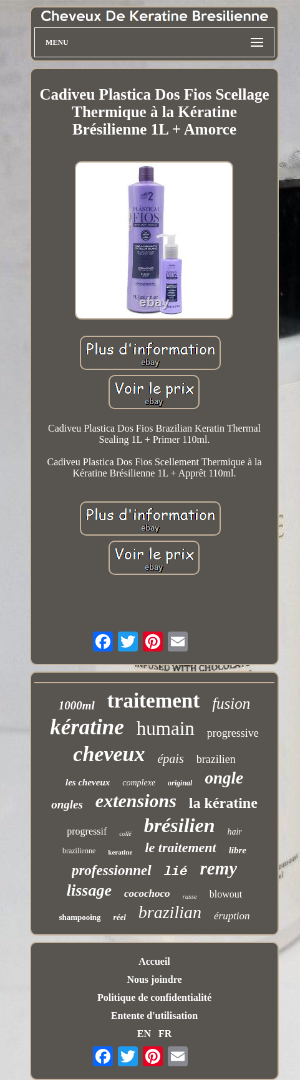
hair (234, 831)
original (180, 783)
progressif (87, 831)
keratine (120, 852)
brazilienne (78, 850)
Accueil (154, 961)
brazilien (216, 759)
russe (190, 896)
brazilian (169, 912)
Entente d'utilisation (154, 1015)
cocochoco (147, 893)
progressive (233, 733)
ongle (224, 778)
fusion (231, 703)
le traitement (180, 847)
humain (166, 728)
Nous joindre (154, 979)
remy (219, 868)
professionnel (112, 870)
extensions (136, 800)
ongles (67, 804)
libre (237, 850)
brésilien (179, 825)
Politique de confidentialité (154, 997)
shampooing (79, 917)
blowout (226, 894)
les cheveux (87, 782)
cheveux (109, 753)
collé (125, 833)
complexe (138, 782)
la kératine (223, 803)
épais (170, 758)
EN (144, 1033)
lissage (89, 890)
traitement (153, 700)
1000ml (77, 705)
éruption (232, 916)
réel (120, 917)
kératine (87, 727)
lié (176, 871)
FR (165, 1033)
